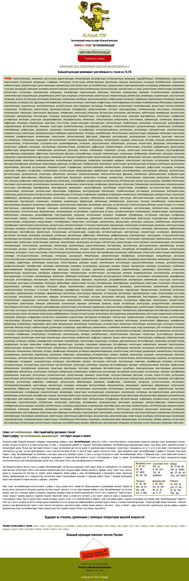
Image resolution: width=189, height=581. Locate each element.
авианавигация (110, 422)
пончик (38, 528)
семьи (14, 528)
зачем (49, 525)
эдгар (35, 525)
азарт (152, 525)
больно (160, 525)
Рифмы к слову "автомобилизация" (94, 564)
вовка (113, 525)
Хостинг (87, 577)
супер (21, 528)
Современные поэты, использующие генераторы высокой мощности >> (94, 66)
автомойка (69, 525)
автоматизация (43, 422)
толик (42, 525)
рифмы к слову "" (75, 441)
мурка (182, 525)
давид (125, 525)
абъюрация (167, 422)
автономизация (11, 422)
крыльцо (6, 528)
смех (137, 525)
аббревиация (96, 422)
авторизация (136, 422)
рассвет (174, 525)
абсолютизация (27, 422)
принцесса (58, 525)
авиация (167, 419)
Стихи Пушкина (101, 574)
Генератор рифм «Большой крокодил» (94, 567)
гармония (99, 525)
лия (60, 528)
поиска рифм (74, 505)
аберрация (124, 422)
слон (107, 525)
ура (119, 525)
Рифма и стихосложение (90, 574)
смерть (54, 528)
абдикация (155, 422)
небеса (145, 525)
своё (167, 525)
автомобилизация (71, 422)
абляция (158, 419)
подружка (29, 528)
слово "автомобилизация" (125, 454)
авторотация (178, 419)
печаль (46, 528)
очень (65, 528)
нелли (79, 525)
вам (91, 525)
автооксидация (145, 419)
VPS (96, 577)
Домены (104, 577)
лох (131, 525)
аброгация (178, 422)
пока (85, 525)
